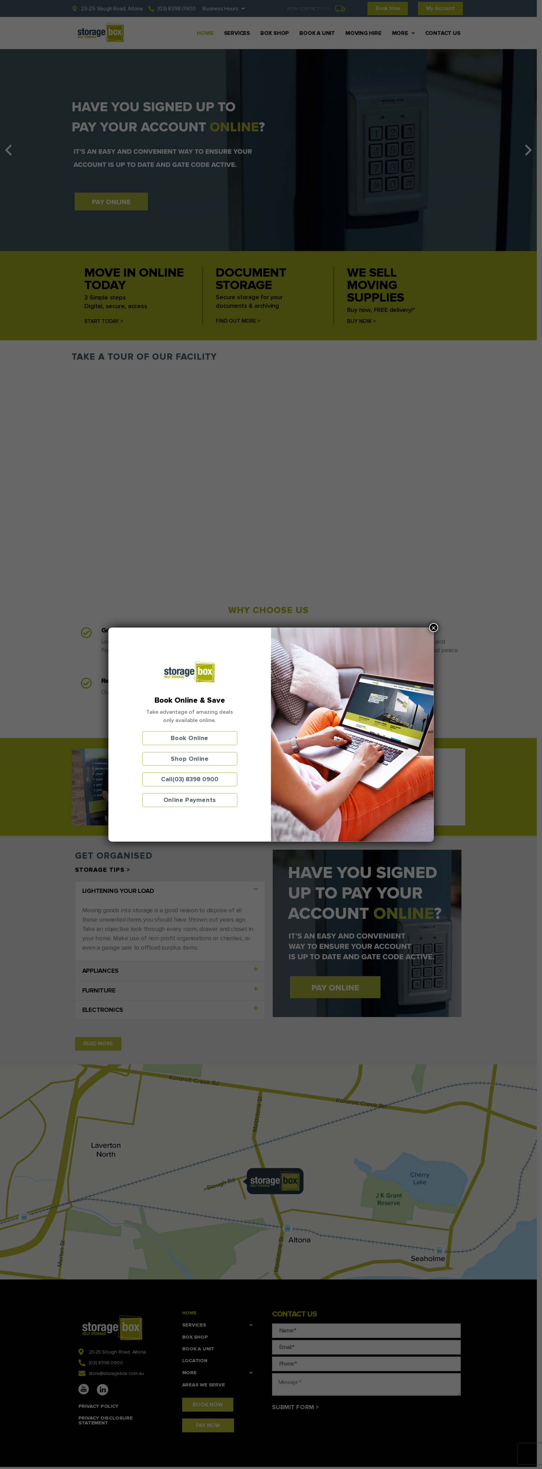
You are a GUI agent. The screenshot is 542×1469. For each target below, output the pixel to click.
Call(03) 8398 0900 (189, 779)
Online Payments (189, 800)
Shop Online (190, 758)
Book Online (190, 738)
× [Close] (433, 627)
